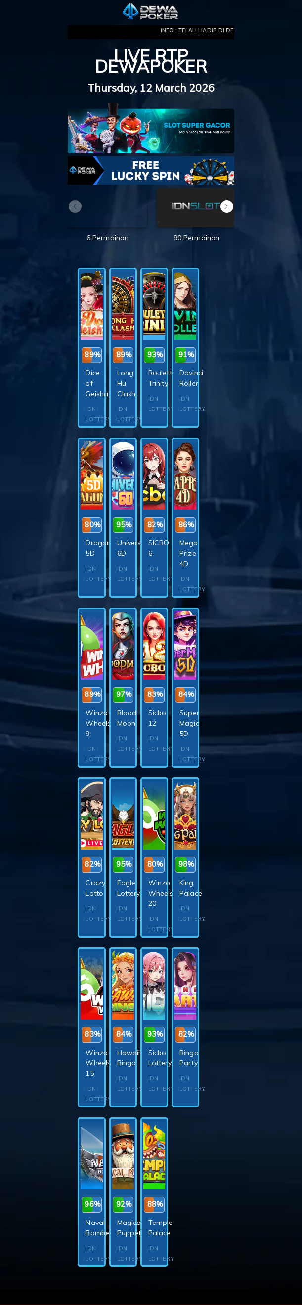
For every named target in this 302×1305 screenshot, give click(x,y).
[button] (226, 206)
